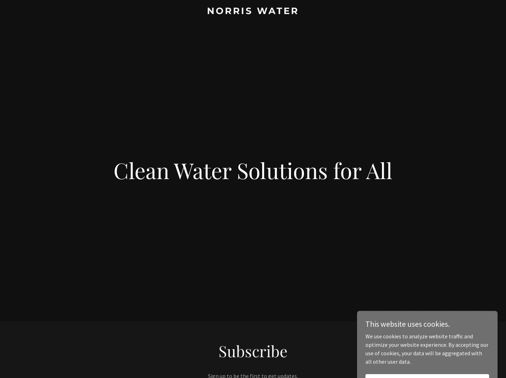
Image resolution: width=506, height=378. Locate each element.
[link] (253, 11)
